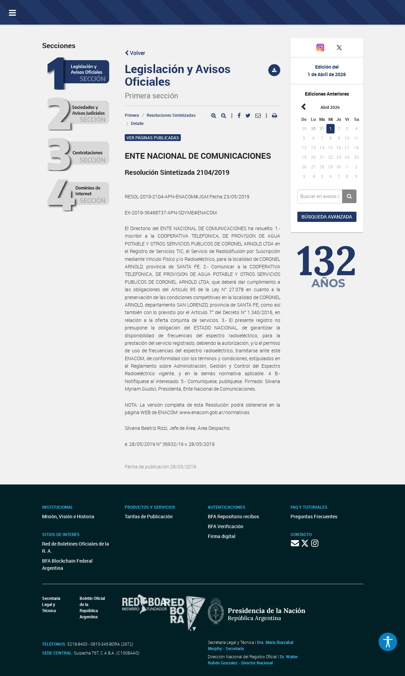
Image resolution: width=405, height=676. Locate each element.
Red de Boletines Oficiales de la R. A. (75, 547)
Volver (135, 53)
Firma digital (221, 536)
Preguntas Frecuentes (314, 516)
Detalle (137, 123)
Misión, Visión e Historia (68, 516)
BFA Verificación (225, 526)
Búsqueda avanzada (326, 216)
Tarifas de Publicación (149, 516)
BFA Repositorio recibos (233, 516)
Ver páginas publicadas (152, 137)
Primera (132, 115)
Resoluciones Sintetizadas (171, 115)
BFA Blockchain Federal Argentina (67, 564)
